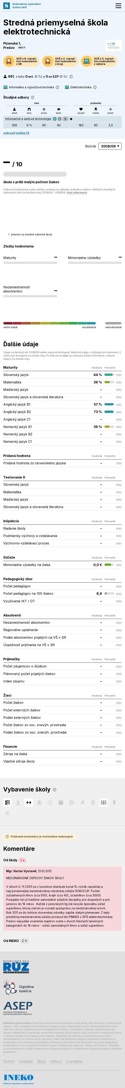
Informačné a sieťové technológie (28, 119)
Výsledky (26, 1061)
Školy (41, 1061)
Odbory (56, 1061)
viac (21, 47)
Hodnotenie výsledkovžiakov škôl (26, 5)
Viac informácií (77, 192)
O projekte (74, 1061)
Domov (9, 1061)
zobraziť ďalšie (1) (16, 133)
